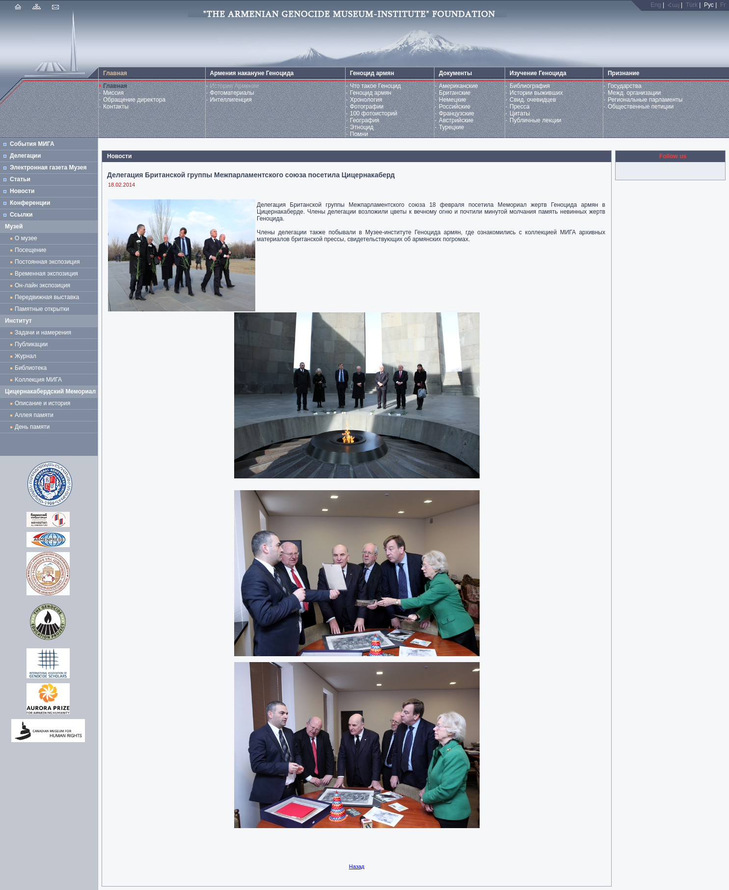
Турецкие (451, 127)
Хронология (366, 99)
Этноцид (362, 127)
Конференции (30, 202)
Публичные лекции (536, 120)
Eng (655, 4)
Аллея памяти (34, 415)
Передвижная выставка (48, 297)
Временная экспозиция (46, 273)
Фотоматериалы (232, 92)
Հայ (673, 4)
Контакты (116, 106)
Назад (357, 866)
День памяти (32, 426)
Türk (692, 4)
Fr (723, 4)
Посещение (30, 250)
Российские (454, 106)
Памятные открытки (43, 309)
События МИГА (32, 143)
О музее (26, 238)
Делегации (25, 155)
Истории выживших (536, 92)
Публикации (31, 344)
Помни (359, 134)
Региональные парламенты (645, 99)
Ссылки (21, 214)
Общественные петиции (641, 106)
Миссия (113, 92)
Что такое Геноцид (375, 86)
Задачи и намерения (43, 332)
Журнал (27, 356)
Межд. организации (634, 92)
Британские (455, 92)
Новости (22, 191)
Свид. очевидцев (533, 99)
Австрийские (456, 120)
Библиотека (31, 367)
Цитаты (520, 113)
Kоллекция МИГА (38, 379)
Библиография (530, 86)
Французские (456, 113)
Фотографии (367, 106)
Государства (625, 86)
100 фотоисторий (374, 113)
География (364, 120)
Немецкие (452, 99)
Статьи (20, 179)
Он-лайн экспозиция (44, 285)
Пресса (520, 106)
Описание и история (42, 403)
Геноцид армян (370, 92)
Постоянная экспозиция (47, 261)
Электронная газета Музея (48, 167)
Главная (115, 86)
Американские (458, 86)
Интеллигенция (231, 99)
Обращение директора (134, 99)
